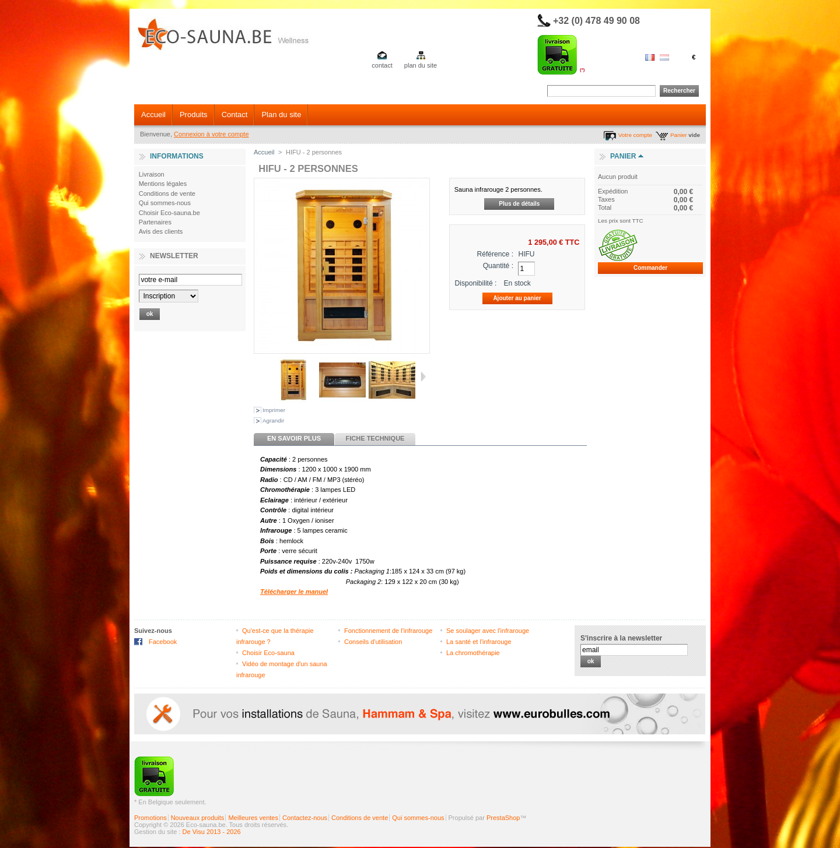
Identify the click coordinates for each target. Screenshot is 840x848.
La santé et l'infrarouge (479, 641)
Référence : (495, 254)
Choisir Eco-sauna (268, 652)
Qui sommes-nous (165, 202)
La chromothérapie (473, 652)
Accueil (153, 114)
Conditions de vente (167, 193)
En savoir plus (294, 438)
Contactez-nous (304, 817)
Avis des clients (161, 231)
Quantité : (498, 266)
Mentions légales (163, 183)
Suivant (423, 376)
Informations (177, 156)
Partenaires (155, 222)
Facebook (163, 641)
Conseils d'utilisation (373, 641)
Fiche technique (375, 438)
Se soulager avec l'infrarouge (487, 630)
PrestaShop (503, 817)
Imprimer (273, 410)
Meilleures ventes (253, 817)
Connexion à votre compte (211, 134)
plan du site (420, 65)
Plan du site (281, 114)
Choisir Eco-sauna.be (169, 212)
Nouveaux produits (198, 817)
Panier (678, 135)
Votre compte (635, 135)
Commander (650, 268)
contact (382, 65)
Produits (194, 114)
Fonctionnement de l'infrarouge (388, 630)
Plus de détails (519, 203)
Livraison (151, 174)
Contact (235, 114)
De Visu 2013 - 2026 (212, 831)
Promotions (150, 817)
